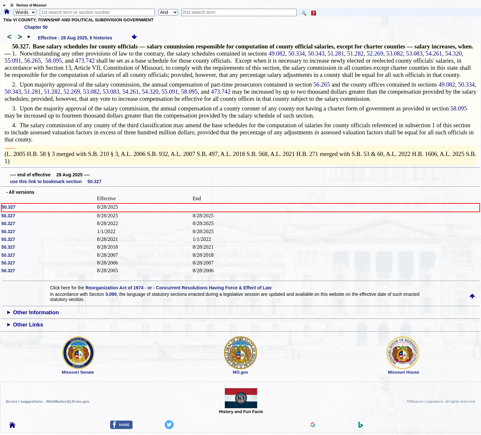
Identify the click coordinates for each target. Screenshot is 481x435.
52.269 (375, 53)
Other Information (36, 312)
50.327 (9, 207)
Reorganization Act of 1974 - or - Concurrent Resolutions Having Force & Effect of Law (178, 287)
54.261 (434, 53)
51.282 (355, 53)
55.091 (13, 60)
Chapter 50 (36, 27)
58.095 (53, 60)
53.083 (414, 53)
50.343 (316, 53)
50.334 (296, 53)
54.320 (453, 53)
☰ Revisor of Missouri (27, 5)
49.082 (276, 53)
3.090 (111, 294)
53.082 (394, 53)
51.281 (335, 53)
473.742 (85, 60)
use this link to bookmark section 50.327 (55, 181)
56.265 (32, 60)
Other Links (28, 325)
